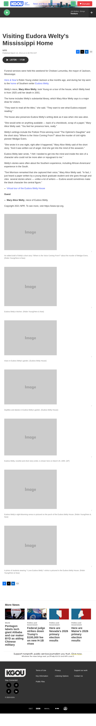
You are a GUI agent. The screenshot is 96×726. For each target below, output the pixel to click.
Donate (86, 3)
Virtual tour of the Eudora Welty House (26, 191)
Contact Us (78, 688)
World (7, 635)
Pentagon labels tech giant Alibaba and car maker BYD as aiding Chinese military (14, 648)
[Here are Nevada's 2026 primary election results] (59, 626)
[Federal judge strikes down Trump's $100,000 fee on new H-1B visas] (37, 626)
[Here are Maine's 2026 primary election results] (81, 626)
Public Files (40, 694)
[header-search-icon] (73, 3)
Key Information (42, 688)
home (13, 86)
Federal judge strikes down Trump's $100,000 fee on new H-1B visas (36, 648)
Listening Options (61, 688)
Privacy (58, 683)
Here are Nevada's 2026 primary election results (58, 647)
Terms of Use (41, 683)
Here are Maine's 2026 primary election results (79, 647)
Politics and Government (32, 636)
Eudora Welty (41, 86)
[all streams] (92, 12)
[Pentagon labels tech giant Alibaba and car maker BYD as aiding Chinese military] (15, 626)
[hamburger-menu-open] (6, 3)
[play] (7, 12)
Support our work (81, 683)
